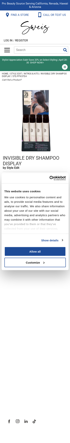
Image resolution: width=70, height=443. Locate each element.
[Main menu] (7, 50)
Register (21, 40)
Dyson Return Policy (22, 304)
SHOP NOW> (37, 62)
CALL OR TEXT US (55, 15)
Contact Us (15, 288)
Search (65, 50)
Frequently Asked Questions (29, 280)
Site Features (17, 365)
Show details (50, 240)
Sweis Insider (17, 398)
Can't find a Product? (12, 80)
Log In (8, 40)
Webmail (13, 337)
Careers (12, 381)
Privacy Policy (17, 313)
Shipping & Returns (21, 296)
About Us (13, 357)
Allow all (35, 251)
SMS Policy (15, 321)
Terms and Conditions (24, 329)
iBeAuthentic (42, 434)
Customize (35, 262)
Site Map (13, 373)
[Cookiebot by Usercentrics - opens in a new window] (50, 178)
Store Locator (17, 389)
